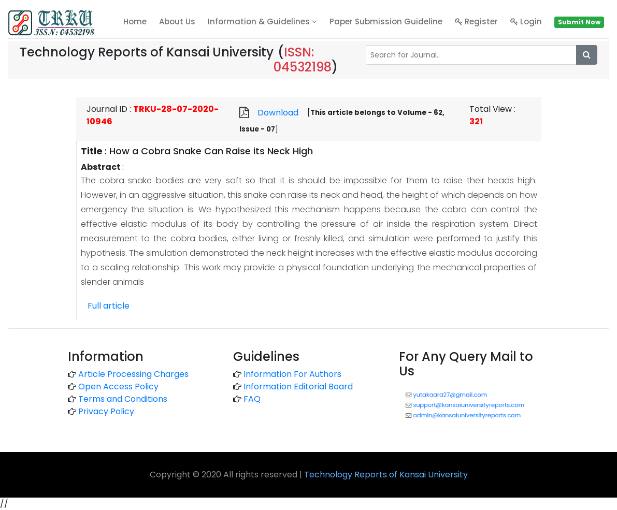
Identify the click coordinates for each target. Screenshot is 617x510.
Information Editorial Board (298, 386)
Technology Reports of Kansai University (386, 474)
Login (526, 21)
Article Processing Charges (133, 374)
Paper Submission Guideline (385, 21)
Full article (109, 306)
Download (277, 113)
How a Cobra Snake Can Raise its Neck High (211, 150)
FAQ (252, 399)
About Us (177, 21)
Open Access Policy (118, 386)
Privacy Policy (106, 411)
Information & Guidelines (262, 21)
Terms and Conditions (122, 399)
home (135, 21)
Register (476, 21)
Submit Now (579, 22)
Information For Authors (292, 374)
